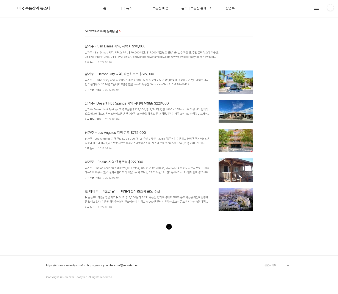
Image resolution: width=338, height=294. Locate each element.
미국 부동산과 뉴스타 (33, 8)
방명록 (230, 8)
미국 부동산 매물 (157, 8)
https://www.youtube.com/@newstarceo (113, 265)
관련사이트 (270, 265)
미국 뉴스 (125, 8)
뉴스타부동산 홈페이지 (197, 8)
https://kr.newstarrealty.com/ (64, 265)
